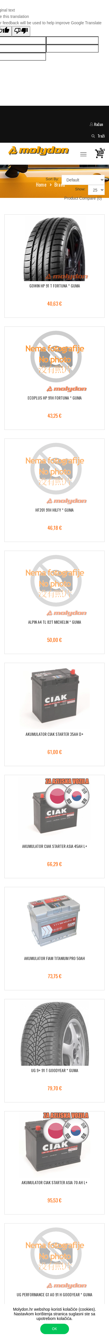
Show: (80, 189)
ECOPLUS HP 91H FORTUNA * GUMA (55, 398)
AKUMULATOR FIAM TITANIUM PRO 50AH (54, 958)
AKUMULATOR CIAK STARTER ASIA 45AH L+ (54, 846)
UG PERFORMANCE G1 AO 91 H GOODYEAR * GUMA (54, 1294)
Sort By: (52, 179)
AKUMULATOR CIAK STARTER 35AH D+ (54, 734)
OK (54, 1329)
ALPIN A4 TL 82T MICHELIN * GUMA (54, 622)
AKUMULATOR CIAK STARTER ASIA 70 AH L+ (54, 1182)
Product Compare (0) (83, 198)
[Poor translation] (21, 31)
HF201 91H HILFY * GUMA (54, 510)
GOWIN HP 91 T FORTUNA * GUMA (54, 286)
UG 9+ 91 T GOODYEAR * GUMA (54, 1070)
